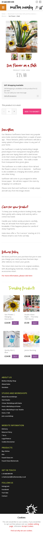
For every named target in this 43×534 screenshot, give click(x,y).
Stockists (5, 387)
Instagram (5, 486)
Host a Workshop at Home (11, 406)
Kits (3, 454)
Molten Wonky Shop (9, 381)
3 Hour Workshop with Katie (12, 403)
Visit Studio (6, 400)
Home (4, 14)
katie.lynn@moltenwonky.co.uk (14, 477)
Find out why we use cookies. (21, 530)
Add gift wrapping (10, 96)
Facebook (5, 489)
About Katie (6, 384)
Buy (15, 323)
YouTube (5, 493)
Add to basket (32, 111)
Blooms (4, 16)
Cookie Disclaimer (8, 442)
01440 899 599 (8, 2)
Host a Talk (6, 413)
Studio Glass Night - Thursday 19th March (31, 316)
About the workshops (9, 397)
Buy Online (6, 451)
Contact (4, 496)
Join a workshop (7, 416)
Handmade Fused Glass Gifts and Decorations (22, 14)
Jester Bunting (30, 350)
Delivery (5, 429)
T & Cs (4, 435)
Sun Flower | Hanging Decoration (10, 316)
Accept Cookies (27, 526)
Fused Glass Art (7, 458)
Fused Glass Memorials (10, 461)
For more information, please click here (17, 275)
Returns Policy (7, 432)
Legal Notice (6, 439)
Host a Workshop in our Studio (13, 410)
